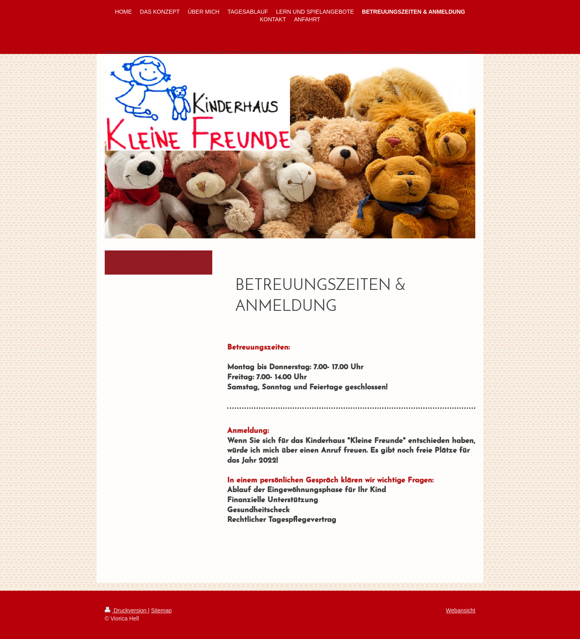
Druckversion (126, 610)
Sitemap (161, 610)
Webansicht (460, 610)
